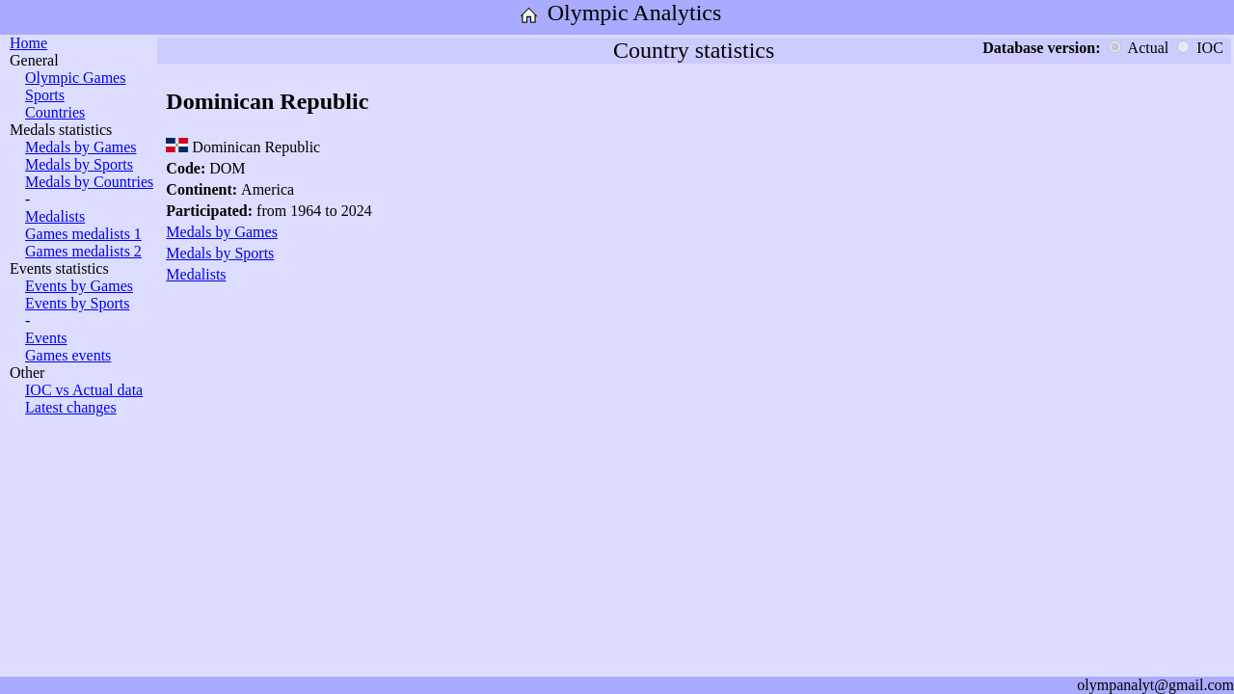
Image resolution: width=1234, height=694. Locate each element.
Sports (45, 95)
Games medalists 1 (83, 234)
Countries (55, 112)
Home (28, 43)
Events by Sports (77, 303)
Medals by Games (81, 147)
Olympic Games (75, 77)
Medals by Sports (79, 164)
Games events (68, 355)
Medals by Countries (89, 182)
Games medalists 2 (83, 251)
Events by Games (79, 286)
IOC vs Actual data (84, 390)
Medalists (55, 216)
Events (46, 338)
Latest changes (71, 407)
